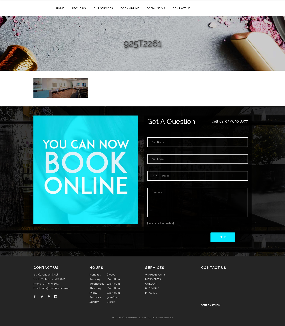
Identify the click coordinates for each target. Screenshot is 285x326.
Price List (152, 292)
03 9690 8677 (236, 121)
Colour (151, 283)
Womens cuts (155, 274)
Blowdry (152, 288)
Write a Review (210, 305)
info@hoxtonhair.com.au (56, 288)
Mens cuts (153, 279)
